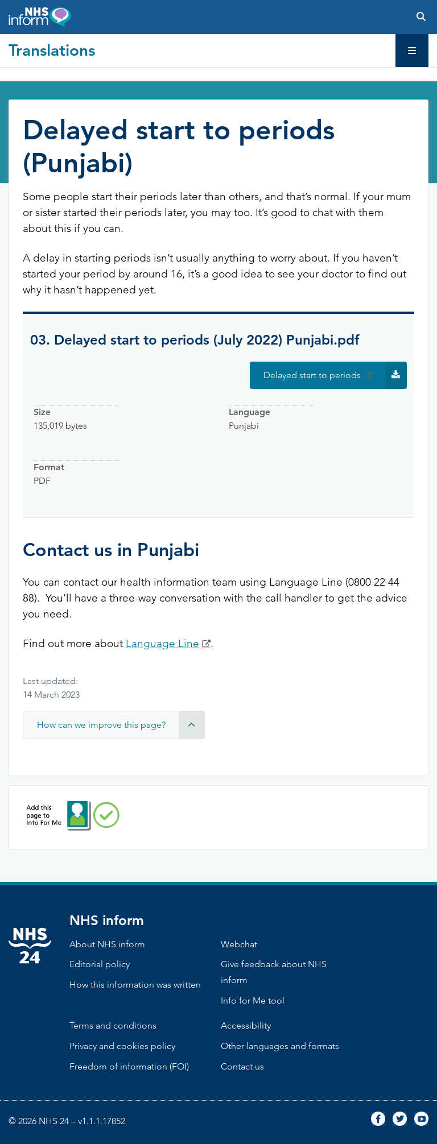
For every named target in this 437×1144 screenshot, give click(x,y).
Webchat (239, 944)
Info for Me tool (253, 1000)
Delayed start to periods (335, 375)
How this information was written (135, 984)
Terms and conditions (112, 1025)
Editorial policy (99, 964)
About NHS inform (107, 944)
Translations (52, 50)
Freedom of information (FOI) (129, 1066)
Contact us (242, 1066)
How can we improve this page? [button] (120, 725)
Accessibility (246, 1025)
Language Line (162, 643)
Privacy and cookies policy (122, 1046)
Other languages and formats (280, 1046)
